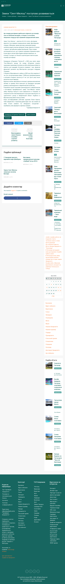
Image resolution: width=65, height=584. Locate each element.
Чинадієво (8, 118)
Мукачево (37, 489)
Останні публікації (11, 16)
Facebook (9, 123)
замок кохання (31, 114)
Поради (48, 332)
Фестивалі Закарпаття (52, 350)
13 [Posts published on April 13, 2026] (46, 287)
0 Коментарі (28, 30)
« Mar (53, 296)
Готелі (47, 312)
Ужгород (48, 347)
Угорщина (49, 344)
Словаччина (49, 341)
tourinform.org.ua (29, 581)
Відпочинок (49, 309)
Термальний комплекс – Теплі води (58, 213)
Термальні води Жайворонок (58, 195)
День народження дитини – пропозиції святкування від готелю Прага (58, 172)
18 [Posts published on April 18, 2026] (58, 287)
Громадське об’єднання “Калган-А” (15, 114)
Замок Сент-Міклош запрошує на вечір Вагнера (10, 172)
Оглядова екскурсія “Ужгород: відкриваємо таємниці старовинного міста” (58, 55)
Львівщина (49, 318)
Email (28, 123)
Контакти (5, 500)
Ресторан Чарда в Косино (57, 149)
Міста (47, 321)
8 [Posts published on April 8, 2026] (51, 284)
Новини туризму (51, 329)
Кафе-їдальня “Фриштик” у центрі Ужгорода (57, 33)
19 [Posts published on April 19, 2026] (60, 287)
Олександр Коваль (19, 30)
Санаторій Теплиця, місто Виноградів (57, 110)
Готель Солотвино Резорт (57, 92)
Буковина (49, 303)
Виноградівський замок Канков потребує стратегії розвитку (17, 136)
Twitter (18, 123)
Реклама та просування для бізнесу (7, 496)
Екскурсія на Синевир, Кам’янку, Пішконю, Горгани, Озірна (57, 131)
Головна (4, 16)
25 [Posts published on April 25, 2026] (58, 290)
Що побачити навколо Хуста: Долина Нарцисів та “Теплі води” (53, 246)
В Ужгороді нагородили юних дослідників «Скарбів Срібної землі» (53, 252)
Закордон (49, 315)
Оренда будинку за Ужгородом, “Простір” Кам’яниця (58, 458)
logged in (13, 190)
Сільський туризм (51, 338)
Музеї (47, 324)
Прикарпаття (50, 335)
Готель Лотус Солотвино (57, 418)
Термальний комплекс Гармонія (58, 73)
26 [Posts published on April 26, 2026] (60, 290)
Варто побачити (50, 306)
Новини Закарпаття (22, 16)
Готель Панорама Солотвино (57, 436)
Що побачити (50, 353)
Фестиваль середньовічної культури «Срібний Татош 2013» (31, 159)
